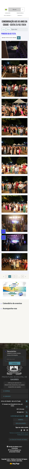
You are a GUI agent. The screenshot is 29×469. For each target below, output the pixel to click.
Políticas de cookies (22, 435)
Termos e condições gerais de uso (19, 433)
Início (3, 29)
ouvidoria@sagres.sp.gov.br (17, 416)
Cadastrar (14, 363)
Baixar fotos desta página (9, 37)
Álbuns (8, 29)
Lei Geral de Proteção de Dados (18, 439)
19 (22, 276)
